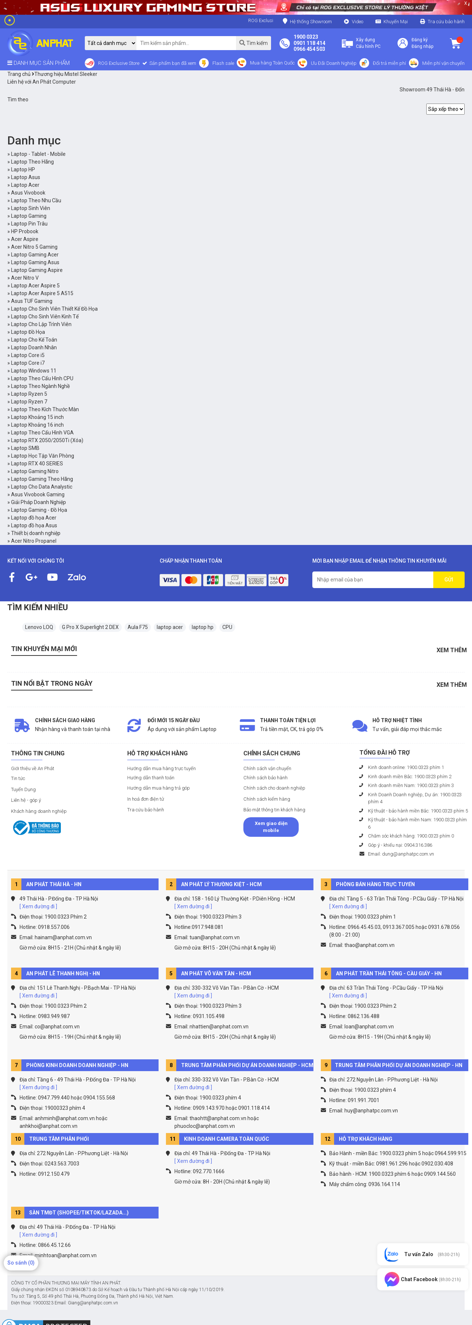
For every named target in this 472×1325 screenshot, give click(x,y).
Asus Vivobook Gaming (38, 494)
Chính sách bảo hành (265, 777)
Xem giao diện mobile (271, 827)
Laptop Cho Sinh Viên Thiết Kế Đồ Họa (54, 309)
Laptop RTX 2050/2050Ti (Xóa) (47, 440)
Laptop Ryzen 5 (29, 394)
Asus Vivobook (28, 193)
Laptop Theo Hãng (32, 162)
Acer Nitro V (25, 278)
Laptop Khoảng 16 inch (37, 425)
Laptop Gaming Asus (35, 262)
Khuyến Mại (396, 21)
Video (357, 21)
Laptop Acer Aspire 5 (35, 286)
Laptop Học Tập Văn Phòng (42, 456)
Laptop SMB (25, 448)
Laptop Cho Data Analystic (41, 487)
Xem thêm (452, 650)
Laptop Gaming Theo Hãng (42, 479)
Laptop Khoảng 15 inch (37, 417)
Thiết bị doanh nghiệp (35, 533)
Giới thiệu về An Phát (32, 768)
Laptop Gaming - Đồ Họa (39, 510)
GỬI (448, 580)
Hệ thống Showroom (307, 21)
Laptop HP (23, 169)
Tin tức (18, 778)
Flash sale (223, 63)
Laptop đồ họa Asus (34, 525)
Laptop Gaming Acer (35, 255)
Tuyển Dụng (23, 789)
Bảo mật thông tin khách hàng (274, 809)
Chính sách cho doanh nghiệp (274, 788)
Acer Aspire (24, 239)
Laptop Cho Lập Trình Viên (41, 324)
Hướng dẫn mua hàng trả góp (158, 788)
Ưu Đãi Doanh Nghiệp (334, 63)
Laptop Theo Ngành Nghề (40, 386)
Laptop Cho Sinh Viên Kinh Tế (45, 316)
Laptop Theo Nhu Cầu (36, 200)
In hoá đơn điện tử (145, 799)
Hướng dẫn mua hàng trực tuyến (161, 768)
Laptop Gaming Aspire (37, 270)
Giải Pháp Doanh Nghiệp (38, 502)
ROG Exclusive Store (118, 63)
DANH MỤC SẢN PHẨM (38, 63)
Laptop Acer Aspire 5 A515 (42, 293)
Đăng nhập (422, 46)
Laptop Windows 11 (33, 371)
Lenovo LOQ (39, 627)
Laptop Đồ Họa (28, 332)
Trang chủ (19, 74)
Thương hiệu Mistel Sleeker (64, 74)
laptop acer (170, 627)
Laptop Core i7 (28, 363)
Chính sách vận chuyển (267, 768)
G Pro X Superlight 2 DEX (90, 627)
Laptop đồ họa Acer (33, 518)
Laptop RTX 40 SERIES (37, 463)
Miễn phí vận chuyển (443, 63)
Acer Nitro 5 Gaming (34, 247)
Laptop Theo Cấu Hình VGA (42, 433)
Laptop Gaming (28, 216)
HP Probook (24, 231)
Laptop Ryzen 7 (29, 402)
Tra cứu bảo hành (446, 21)
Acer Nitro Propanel (33, 541)
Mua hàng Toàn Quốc (272, 63)
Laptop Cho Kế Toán (34, 340)
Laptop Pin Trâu (29, 224)
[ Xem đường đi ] (38, 906)
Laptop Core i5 (28, 355)
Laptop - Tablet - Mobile (38, 154)
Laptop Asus (25, 177)
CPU (227, 627)
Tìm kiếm (253, 43)
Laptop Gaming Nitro (35, 471)
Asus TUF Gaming (31, 301)
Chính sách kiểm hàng (266, 799)
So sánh (21, 1263)
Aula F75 (138, 627)
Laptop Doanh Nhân (34, 347)
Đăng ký (420, 39)
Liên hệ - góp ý (26, 800)
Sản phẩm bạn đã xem (172, 63)
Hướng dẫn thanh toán (150, 777)
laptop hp (203, 627)
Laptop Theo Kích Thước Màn (45, 409)
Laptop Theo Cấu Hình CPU (42, 378)
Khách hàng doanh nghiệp (39, 811)
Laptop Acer (25, 185)
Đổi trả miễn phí (389, 63)
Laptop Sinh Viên (30, 208)
